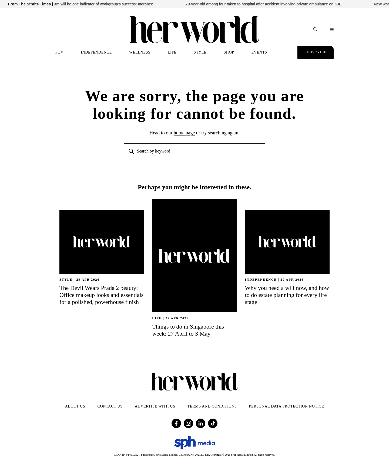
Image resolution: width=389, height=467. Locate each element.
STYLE (200, 52)
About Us (75, 406)
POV (59, 52)
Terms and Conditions (212, 406)
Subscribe (315, 52)
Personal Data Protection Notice (286, 406)
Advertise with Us (155, 406)
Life (157, 318)
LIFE (172, 52)
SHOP (229, 52)
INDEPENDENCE (96, 52)
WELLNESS (139, 52)
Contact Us (110, 406)
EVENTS (259, 52)
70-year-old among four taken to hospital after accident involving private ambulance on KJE (270, 4)
